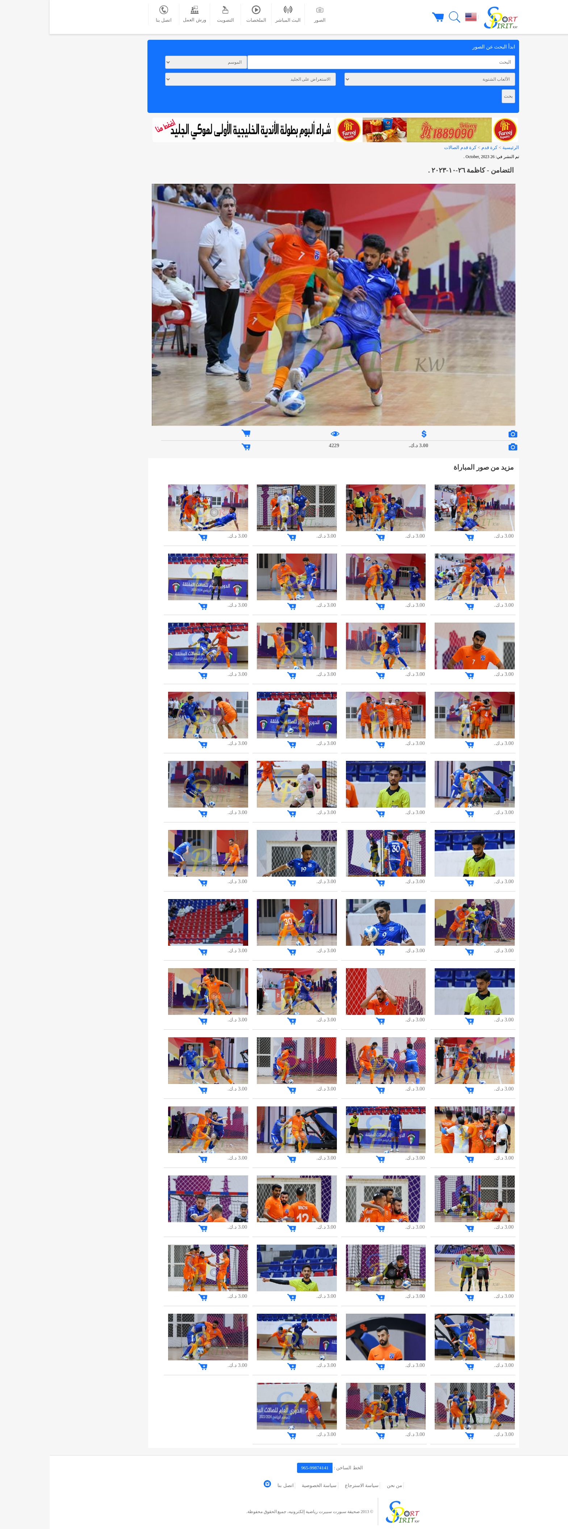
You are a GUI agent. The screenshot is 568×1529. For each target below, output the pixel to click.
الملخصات (207, 14)
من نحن (344, 1485)
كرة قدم (439, 147)
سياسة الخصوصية (269, 1485)
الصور (270, 14)
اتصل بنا (114, 14)
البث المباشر (238, 14)
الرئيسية (461, 147)
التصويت (175, 14)
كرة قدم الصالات (410, 147)
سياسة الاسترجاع (312, 1485)
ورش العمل (144, 13)
